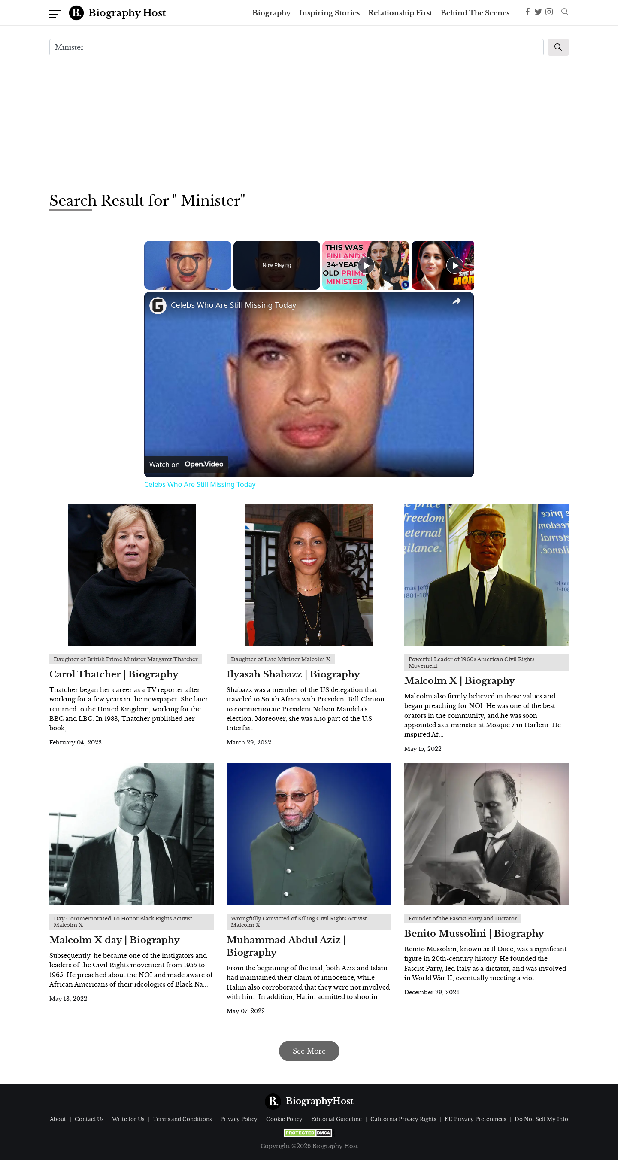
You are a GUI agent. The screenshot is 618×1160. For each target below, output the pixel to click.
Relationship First (400, 13)
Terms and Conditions (182, 1119)
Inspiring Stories (329, 13)
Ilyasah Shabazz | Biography (293, 674)
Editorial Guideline (336, 1119)
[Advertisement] (309, 123)
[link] (158, 305)
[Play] (366, 265)
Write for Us (128, 1119)
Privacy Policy (239, 1119)
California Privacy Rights (403, 1119)
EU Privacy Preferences (475, 1119)
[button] (563, 12)
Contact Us (89, 1119)
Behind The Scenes (475, 13)
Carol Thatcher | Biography (114, 674)
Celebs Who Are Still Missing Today (233, 305)
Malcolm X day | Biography (114, 940)
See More (309, 1051)
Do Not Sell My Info (541, 1119)
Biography (271, 13)
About (58, 1119)
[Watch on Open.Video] (186, 464)
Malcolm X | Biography (459, 680)
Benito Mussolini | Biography (474, 933)
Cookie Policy (284, 1119)
